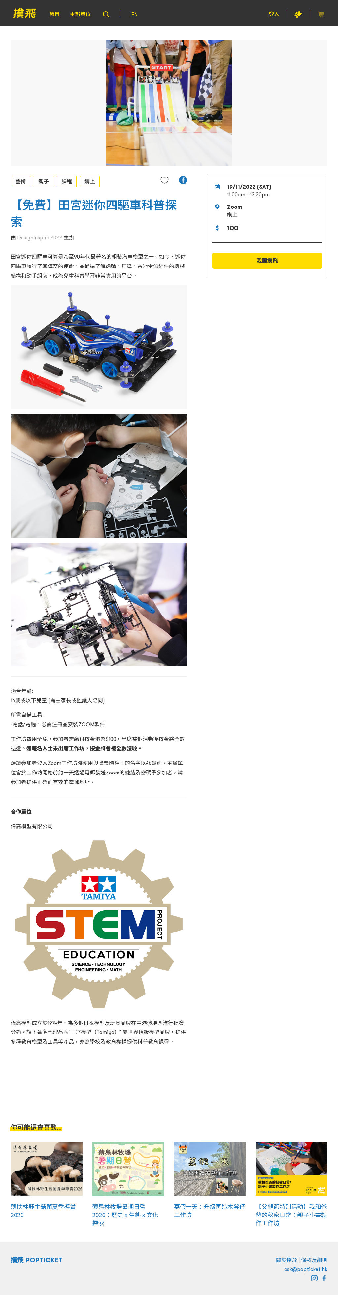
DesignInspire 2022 (39, 237)
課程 (66, 181)
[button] (183, 180)
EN (134, 14)
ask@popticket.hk (305, 1269)
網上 (89, 181)
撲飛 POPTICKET (36, 1260)
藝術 (20, 181)
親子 (43, 181)
